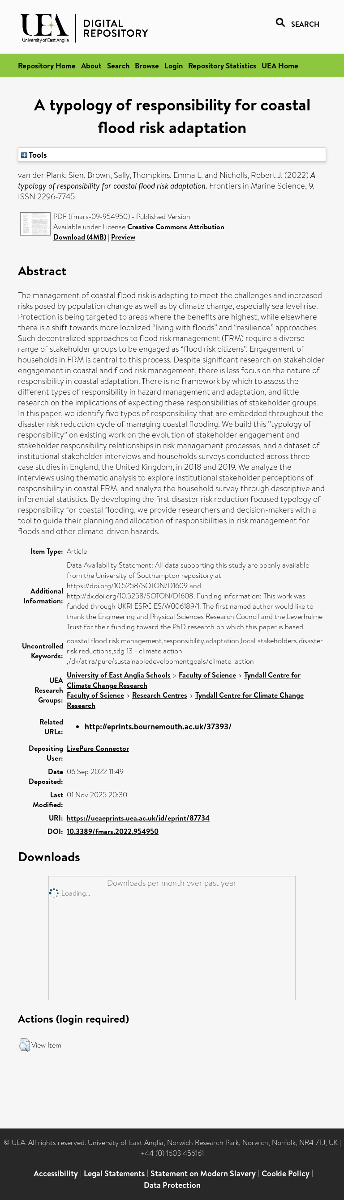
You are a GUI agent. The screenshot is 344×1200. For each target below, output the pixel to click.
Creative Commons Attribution (175, 227)
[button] (24, 1045)
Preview (123, 237)
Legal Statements (114, 1173)
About (91, 65)
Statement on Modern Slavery (203, 1173)
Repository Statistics (222, 65)
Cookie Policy (286, 1173)
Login (173, 65)
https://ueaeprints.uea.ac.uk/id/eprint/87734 (138, 818)
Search (118, 65)
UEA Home (280, 65)
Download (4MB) (79, 237)
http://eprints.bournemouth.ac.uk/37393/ (158, 726)
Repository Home (47, 65)
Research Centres (159, 695)
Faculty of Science (207, 675)
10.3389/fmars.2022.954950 (113, 831)
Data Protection (172, 1185)
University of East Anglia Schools (119, 675)
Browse (147, 65)
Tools (34, 154)
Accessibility (56, 1173)
